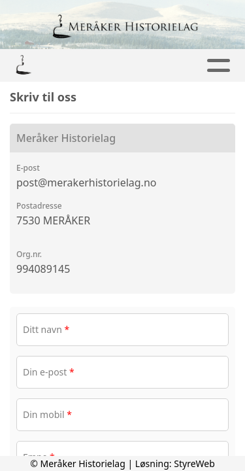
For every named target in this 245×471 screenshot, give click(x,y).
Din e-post (48, 372)
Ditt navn (46, 329)
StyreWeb (194, 463)
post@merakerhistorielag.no (86, 182)
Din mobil (47, 414)
